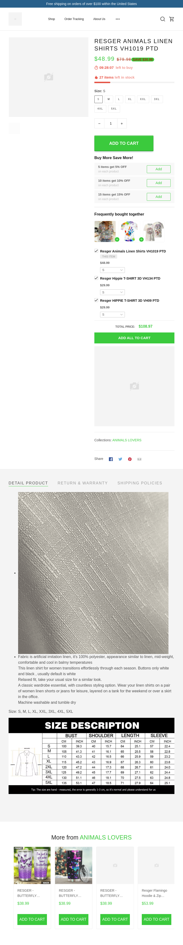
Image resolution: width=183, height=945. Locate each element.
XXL (143, 99)
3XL (157, 99)
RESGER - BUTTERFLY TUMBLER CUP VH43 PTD (71, 894)
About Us (99, 19)
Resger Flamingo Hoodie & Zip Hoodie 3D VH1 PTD (154, 894)
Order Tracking (74, 19)
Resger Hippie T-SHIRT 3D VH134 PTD (130, 278)
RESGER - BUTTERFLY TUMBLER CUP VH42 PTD (29, 894)
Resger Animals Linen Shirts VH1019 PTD (133, 251)
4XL (100, 108)
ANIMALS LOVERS (126, 440)
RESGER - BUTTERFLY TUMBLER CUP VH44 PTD (112, 894)
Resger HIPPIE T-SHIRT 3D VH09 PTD (129, 300)
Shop (51, 19)
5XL (114, 108)
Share (98, 459)
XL (130, 99)
